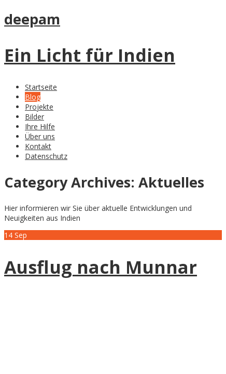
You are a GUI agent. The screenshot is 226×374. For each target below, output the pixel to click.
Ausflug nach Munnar (100, 267)
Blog (32, 97)
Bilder (34, 117)
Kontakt (38, 146)
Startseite (41, 87)
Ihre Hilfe (40, 126)
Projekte (39, 107)
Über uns (40, 136)
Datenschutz (46, 156)
